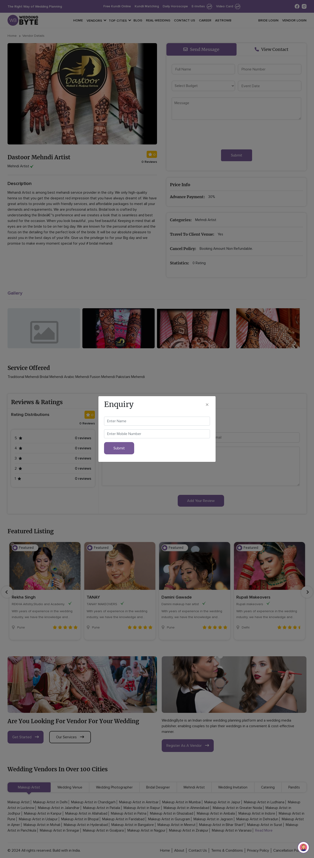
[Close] (207, 404)
